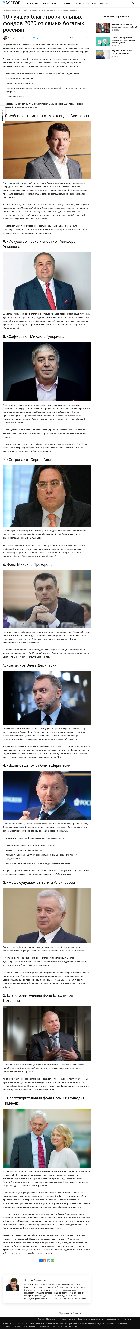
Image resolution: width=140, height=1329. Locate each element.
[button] (133, 3)
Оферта (72, 1319)
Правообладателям (113, 1319)
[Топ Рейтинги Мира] (11, 3)
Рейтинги (7, 11)
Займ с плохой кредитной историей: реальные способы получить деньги (123, 40)
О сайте (41, 1319)
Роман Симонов (23, 38)
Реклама (63, 1319)
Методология (38, 38)
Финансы (16, 11)
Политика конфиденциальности (90, 1319)
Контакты (128, 1319)
